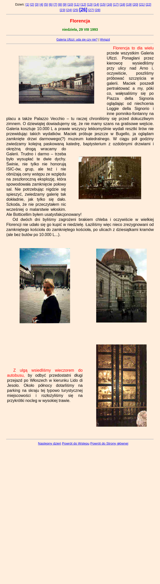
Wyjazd (105, 39)
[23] (62, 10)
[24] (69, 10)
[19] (129, 4)
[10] (70, 4)
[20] (135, 4)
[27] (91, 10)
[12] (83, 4)
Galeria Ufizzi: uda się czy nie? (76, 39)
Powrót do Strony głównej (109, 443)
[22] (148, 4)
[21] (142, 4)
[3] (37, 4)
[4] (41, 4)
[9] (65, 4)
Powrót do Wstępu (75, 443)
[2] (32, 4)
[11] (76, 4)
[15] (102, 4)
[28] (97, 10)
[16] (109, 4)
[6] (50, 4)
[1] (27, 4)
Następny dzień (49, 443)
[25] (75, 10)
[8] (60, 4)
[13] (89, 4)
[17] (116, 4)
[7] (55, 4)
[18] (122, 4)
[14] (96, 4)
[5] (46, 4)
